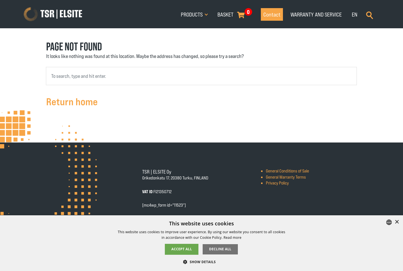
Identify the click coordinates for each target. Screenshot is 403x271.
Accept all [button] (181, 249)
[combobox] (201, 76)
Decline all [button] (220, 249)
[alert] (201, 243)
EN (354, 14)
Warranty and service (316, 14)
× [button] (397, 222)
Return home (72, 101)
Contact (271, 14)
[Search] (369, 15)
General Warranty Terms (286, 176)
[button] (201, 261)
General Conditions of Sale (287, 170)
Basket (225, 14)
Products (192, 14)
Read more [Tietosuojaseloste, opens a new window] (233, 237)
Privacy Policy (277, 182)
